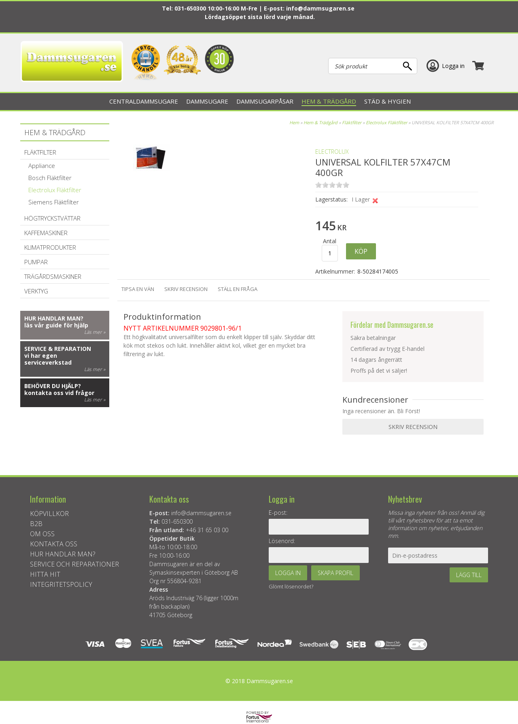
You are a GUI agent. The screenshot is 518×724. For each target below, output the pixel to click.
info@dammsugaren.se (320, 8)
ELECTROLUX (332, 151)
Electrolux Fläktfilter (386, 122)
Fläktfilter (351, 122)
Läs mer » (94, 332)
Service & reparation (57, 348)
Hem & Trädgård (321, 122)
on (318, 185)
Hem (294, 122)
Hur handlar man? (53, 318)
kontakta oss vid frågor (59, 393)
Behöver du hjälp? (52, 386)
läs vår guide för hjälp (56, 325)
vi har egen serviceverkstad (48, 359)
